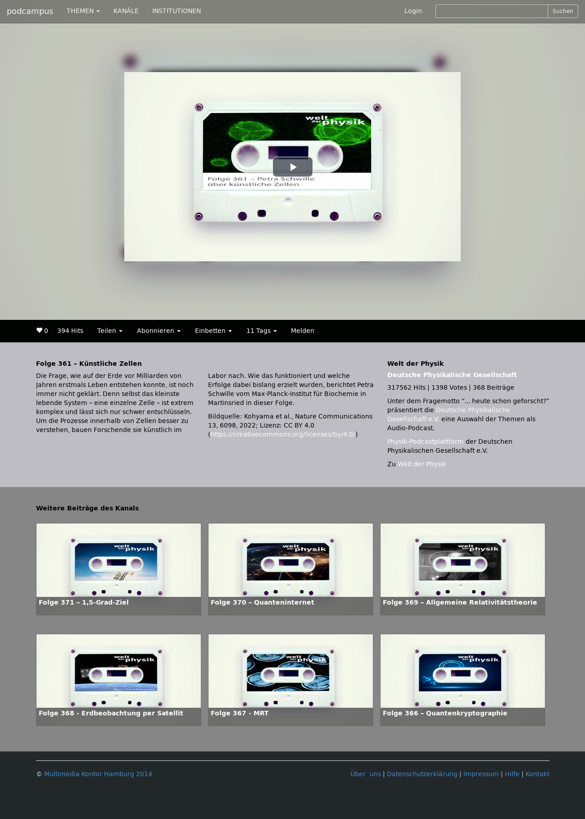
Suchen (563, 11)
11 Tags (261, 331)
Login (413, 11)
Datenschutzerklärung (422, 774)
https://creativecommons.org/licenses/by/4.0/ (282, 434)
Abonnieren (159, 331)
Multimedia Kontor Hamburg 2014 (98, 774)
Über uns (365, 774)
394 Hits (70, 331)
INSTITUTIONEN (176, 11)
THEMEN (83, 11)
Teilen (109, 331)
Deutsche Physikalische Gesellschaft (452, 375)
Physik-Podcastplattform (425, 442)
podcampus (30, 11)
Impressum (481, 774)
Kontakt (537, 774)
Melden (302, 331)
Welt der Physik (422, 464)
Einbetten (213, 331)
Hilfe (512, 774)
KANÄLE (126, 11)
